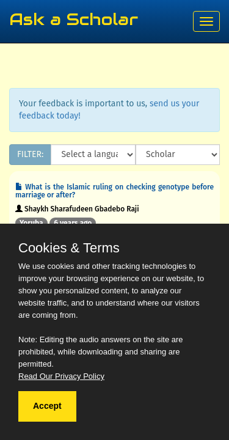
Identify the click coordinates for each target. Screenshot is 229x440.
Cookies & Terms (69, 248)
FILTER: (30, 154)
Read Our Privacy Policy (61, 376)
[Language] (93, 154)
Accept (47, 406)
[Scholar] (178, 154)
